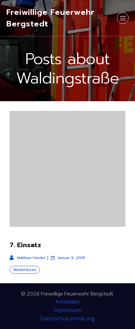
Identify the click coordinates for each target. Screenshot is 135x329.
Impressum (67, 310)
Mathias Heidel (27, 258)
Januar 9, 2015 (67, 258)
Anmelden (68, 301)
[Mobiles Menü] (123, 18)
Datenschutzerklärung (67, 318)
